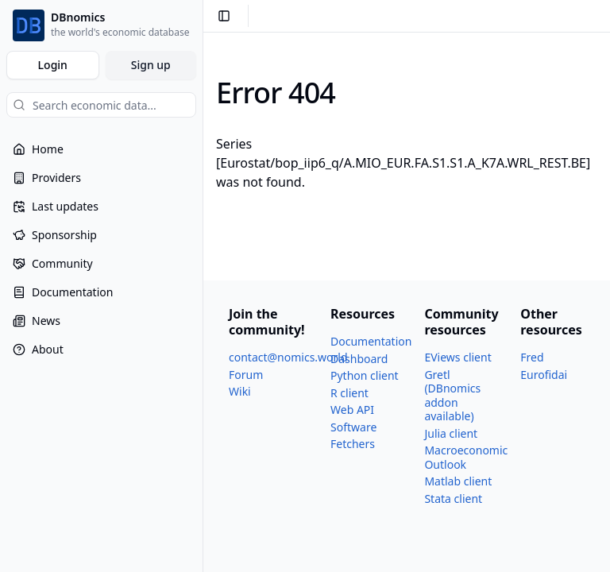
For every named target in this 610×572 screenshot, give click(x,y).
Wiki (240, 391)
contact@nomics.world (288, 357)
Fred (531, 357)
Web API (352, 409)
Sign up (151, 64)
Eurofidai (543, 374)
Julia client (450, 433)
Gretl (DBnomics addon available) (452, 395)
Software (353, 427)
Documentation (370, 341)
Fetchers (352, 443)
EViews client (457, 357)
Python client (364, 375)
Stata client (453, 498)
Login (53, 64)
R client (349, 392)
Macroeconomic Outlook (466, 457)
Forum (246, 374)
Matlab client (458, 481)
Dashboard (359, 358)
